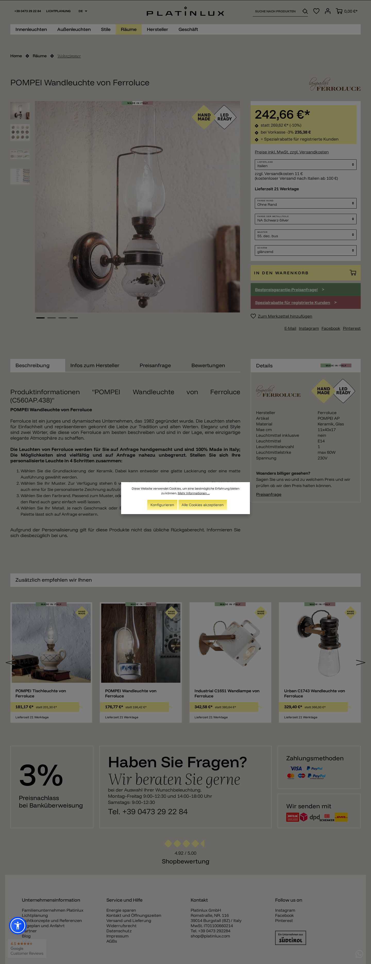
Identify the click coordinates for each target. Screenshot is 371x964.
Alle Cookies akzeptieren (203, 504)
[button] (17, 925)
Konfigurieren (162, 504)
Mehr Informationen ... (194, 493)
